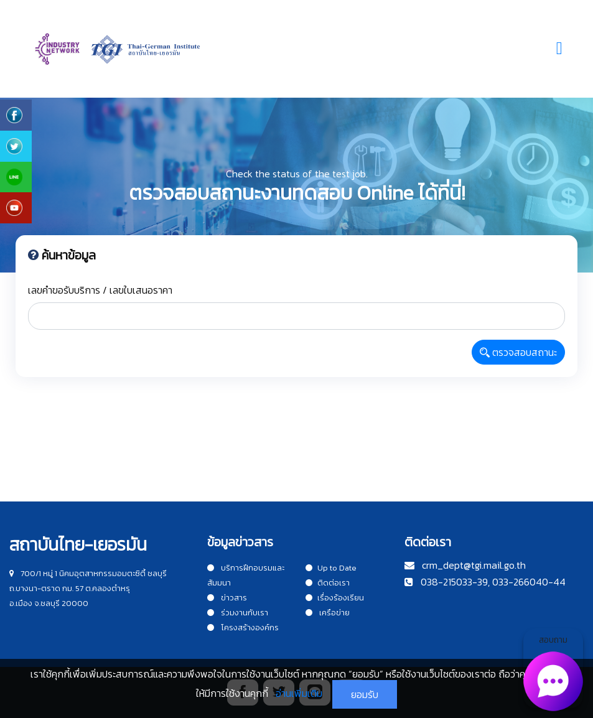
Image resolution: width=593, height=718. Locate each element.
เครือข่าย (328, 612)
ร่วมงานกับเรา (237, 612)
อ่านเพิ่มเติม (299, 693)
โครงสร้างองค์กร (243, 627)
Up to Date (331, 568)
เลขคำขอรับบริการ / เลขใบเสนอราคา (100, 289)
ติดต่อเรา (328, 583)
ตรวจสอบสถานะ (518, 352)
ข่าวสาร (227, 598)
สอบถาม (553, 670)
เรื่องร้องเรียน (335, 598)
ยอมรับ (364, 694)
